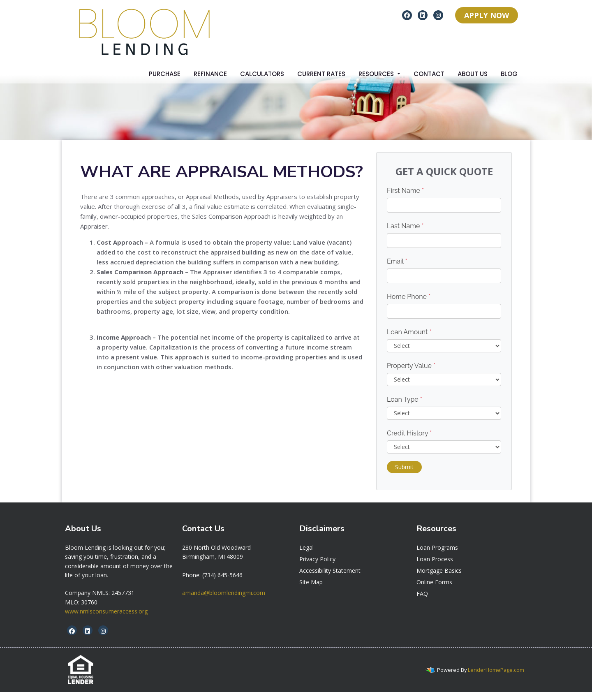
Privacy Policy (317, 559)
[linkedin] (422, 15)
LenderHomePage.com (496, 669)
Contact (429, 73)
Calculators (262, 73)
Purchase (164, 73)
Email (397, 261)
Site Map (311, 582)
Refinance (210, 73)
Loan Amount (409, 332)
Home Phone (408, 297)
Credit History (409, 433)
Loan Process (434, 559)
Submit (404, 467)
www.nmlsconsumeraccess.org (106, 611)
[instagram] (438, 15)
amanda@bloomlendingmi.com (223, 593)
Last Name (405, 226)
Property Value (411, 366)
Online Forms (434, 582)
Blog (509, 73)
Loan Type (404, 399)
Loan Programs (437, 547)
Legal (306, 547)
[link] (216, 547)
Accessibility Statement (330, 570)
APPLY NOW (486, 15)
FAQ (422, 593)
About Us (473, 73)
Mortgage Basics (439, 570)
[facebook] (407, 15)
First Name (405, 190)
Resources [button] (376, 73)
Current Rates (321, 73)
